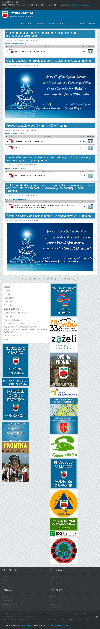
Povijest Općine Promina (58, 584)
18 (31, 279)
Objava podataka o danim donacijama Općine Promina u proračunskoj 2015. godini (42, 34)
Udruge (52, 587)
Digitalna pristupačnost (61, 626)
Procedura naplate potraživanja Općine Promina (36, 125)
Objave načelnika (31, 40)
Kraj (77, 279)
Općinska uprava (7, 597)
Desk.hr (50, 626)
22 (48, 279)
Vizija (52, 580)
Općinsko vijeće (7, 600)
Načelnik (53, 600)
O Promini (53, 577)
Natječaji (4, 584)
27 (69, 279)
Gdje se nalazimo (55, 607)
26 (65, 279)
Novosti (4, 577)
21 (44, 279)
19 (35, 279)
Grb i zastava (6, 607)
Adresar (52, 604)
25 (61, 279)
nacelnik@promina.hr (75, 5)
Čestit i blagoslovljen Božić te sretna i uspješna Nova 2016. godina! (49, 60)
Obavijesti (5, 580)
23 (52, 279)
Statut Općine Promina (9, 604)
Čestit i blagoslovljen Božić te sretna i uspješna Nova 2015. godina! (49, 215)
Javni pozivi (5, 587)
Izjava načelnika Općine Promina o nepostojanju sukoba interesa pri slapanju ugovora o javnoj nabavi (49, 159)
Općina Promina (55, 597)
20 (39, 279)
